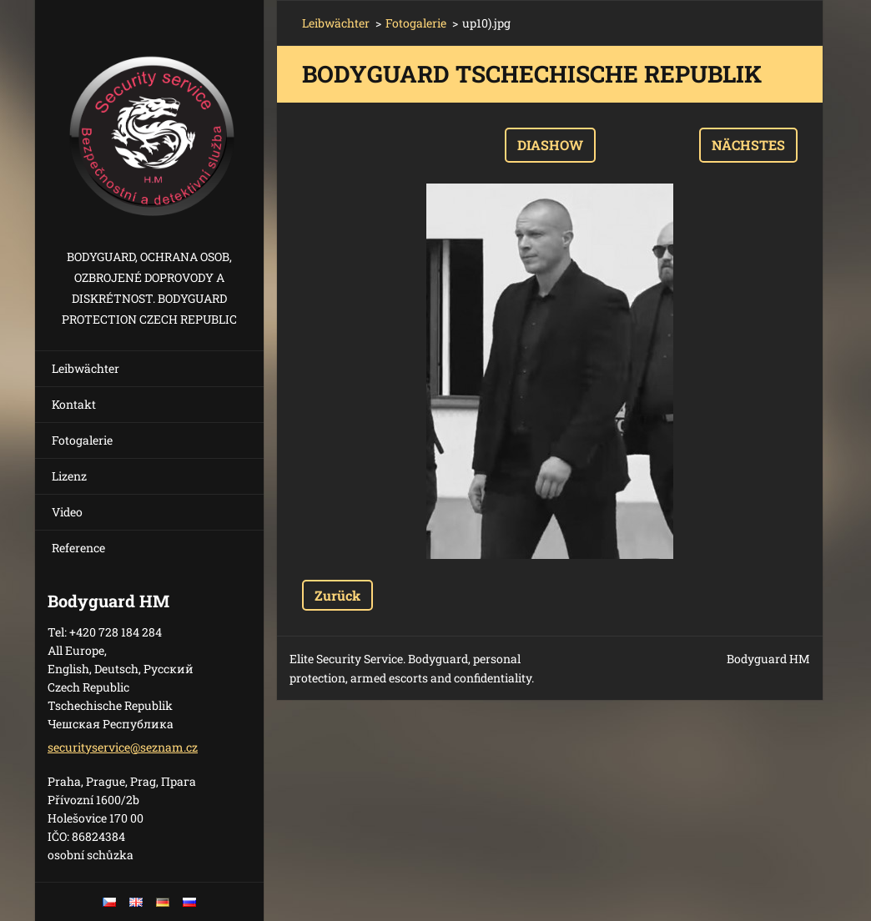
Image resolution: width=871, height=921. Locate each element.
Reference (78, 548)
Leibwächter (85, 368)
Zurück (337, 595)
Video (67, 512)
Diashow (550, 145)
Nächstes (748, 145)
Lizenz (69, 476)
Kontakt (74, 404)
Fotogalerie (82, 440)
